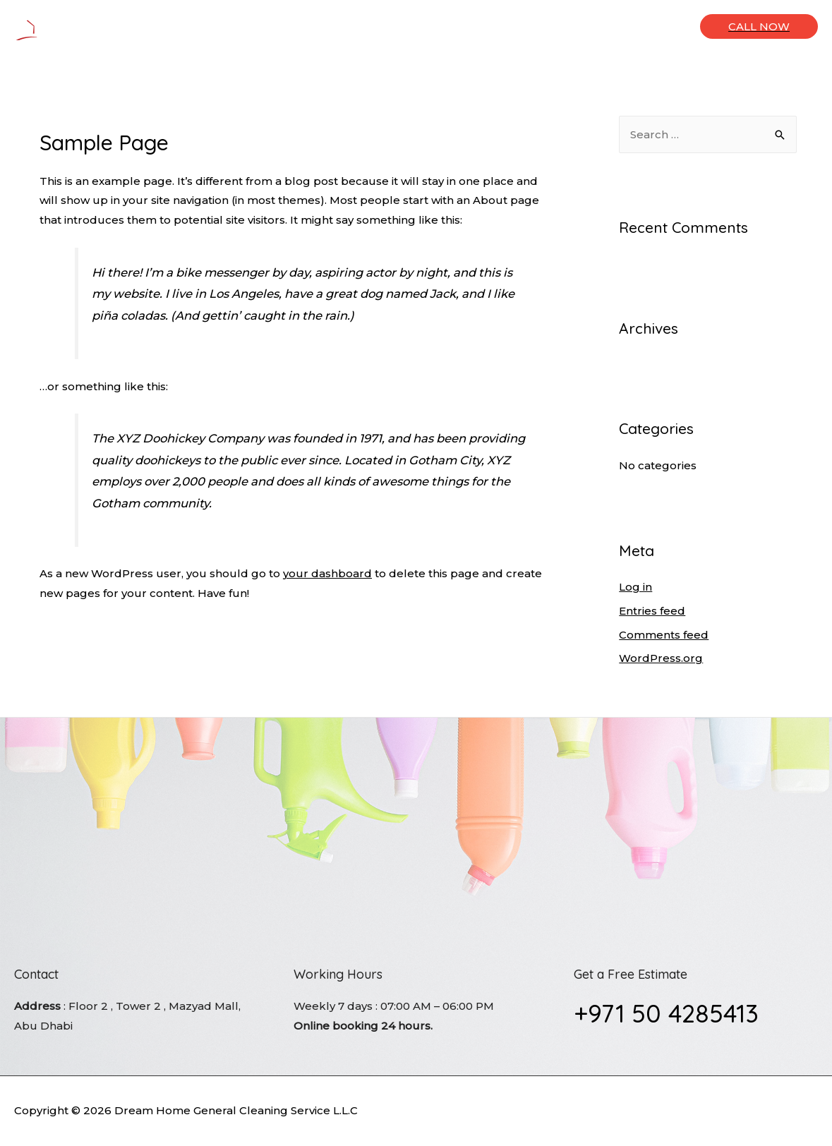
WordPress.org (661, 658)
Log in (635, 586)
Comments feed (664, 634)
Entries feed (652, 610)
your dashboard (327, 573)
